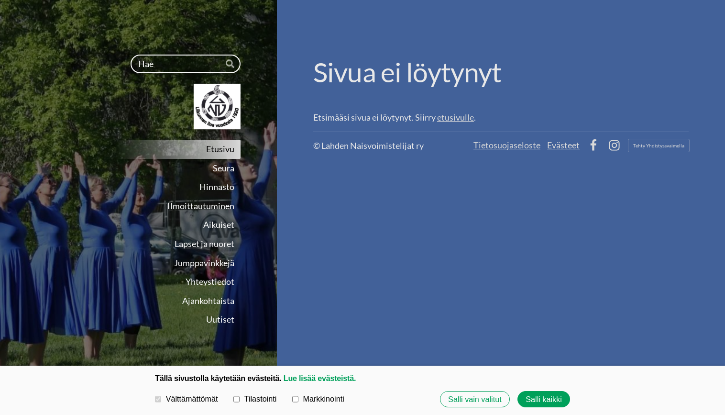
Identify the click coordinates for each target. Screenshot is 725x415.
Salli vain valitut (475, 399)
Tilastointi (254, 398)
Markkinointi (318, 398)
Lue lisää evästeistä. (320, 378)
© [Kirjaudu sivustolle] (317, 145)
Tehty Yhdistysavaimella (658, 145)
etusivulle (455, 117)
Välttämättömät (186, 398)
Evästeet (563, 145)
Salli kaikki (544, 399)
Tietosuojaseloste (506, 145)
